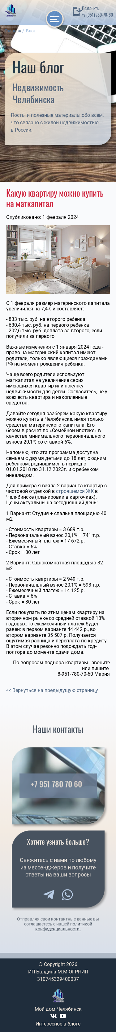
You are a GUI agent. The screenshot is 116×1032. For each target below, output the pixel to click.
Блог (31, 30)
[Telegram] (49, 899)
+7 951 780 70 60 (56, 788)
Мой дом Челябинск (58, 1009)
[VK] (53, 1016)
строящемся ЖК (75, 491)
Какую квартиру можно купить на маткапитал (55, 198)
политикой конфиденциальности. (63, 931)
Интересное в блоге (58, 1024)
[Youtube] (63, 1016)
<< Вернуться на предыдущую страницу (52, 690)
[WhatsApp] (67, 899)
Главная (13, 30)
